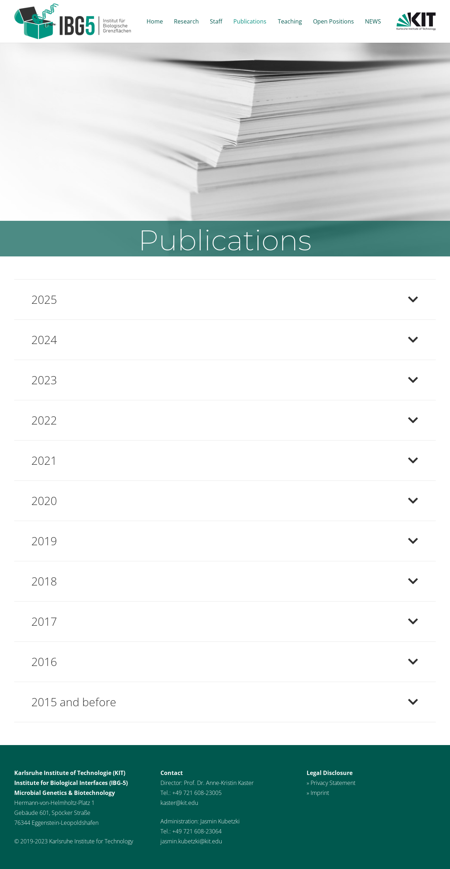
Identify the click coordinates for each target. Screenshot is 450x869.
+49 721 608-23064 (197, 831)
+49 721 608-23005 (197, 793)
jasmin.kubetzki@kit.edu (191, 841)
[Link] (72, 21)
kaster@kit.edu (179, 803)
